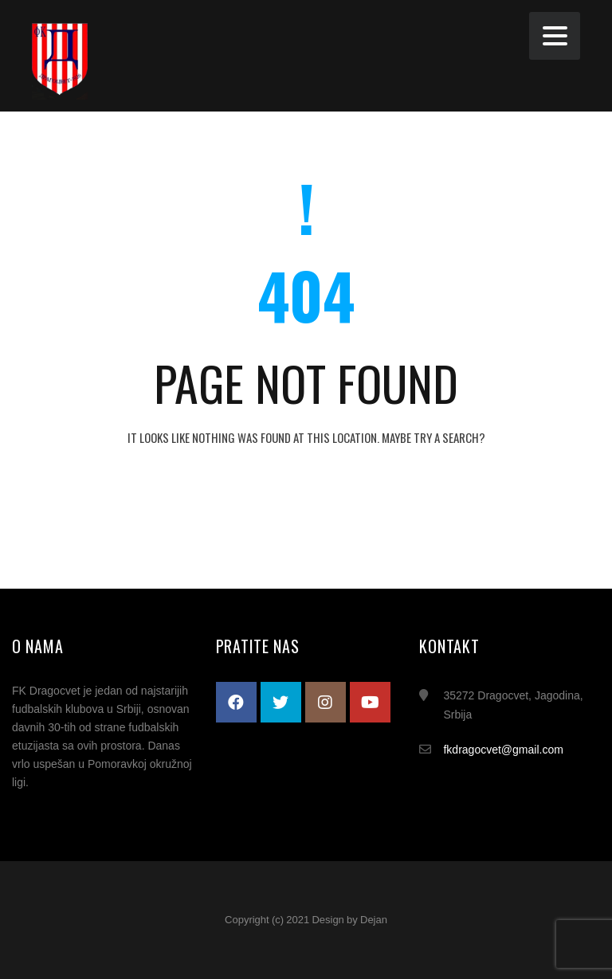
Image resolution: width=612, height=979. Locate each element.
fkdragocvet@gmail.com (503, 749)
